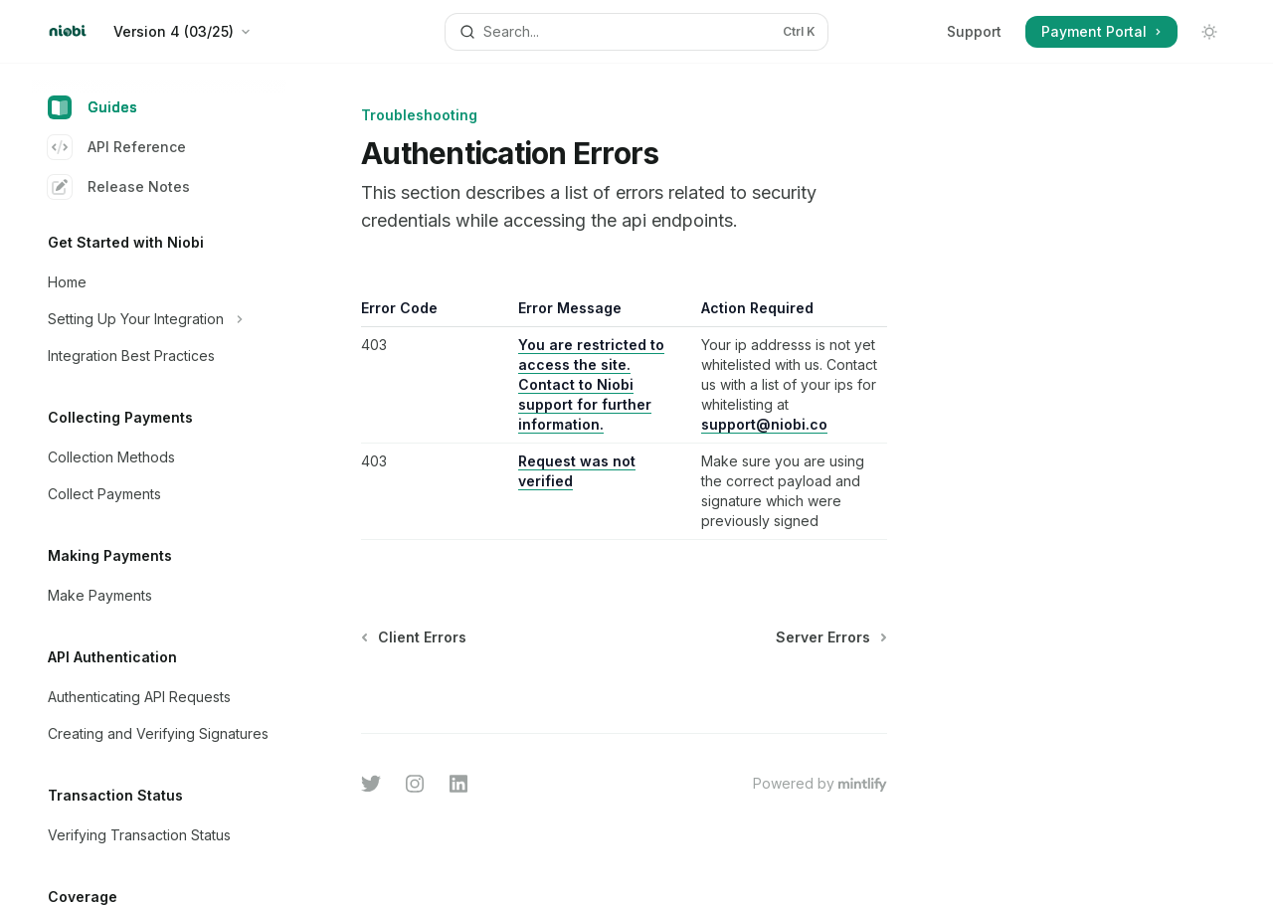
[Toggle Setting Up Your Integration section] (159, 319)
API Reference (117, 147)
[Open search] (636, 32)
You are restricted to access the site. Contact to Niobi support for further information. (591, 384)
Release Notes (119, 187)
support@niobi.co (765, 424)
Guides (92, 107)
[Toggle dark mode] (1209, 32)
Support (974, 31)
